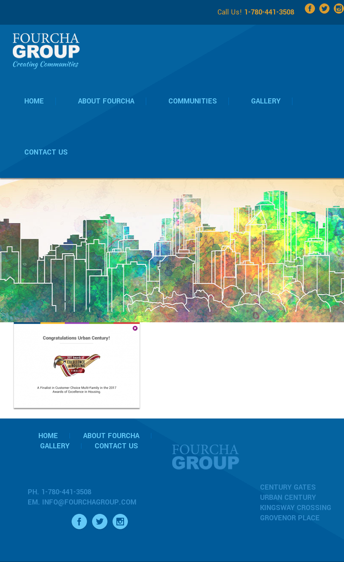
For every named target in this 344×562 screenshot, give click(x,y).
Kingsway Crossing (295, 508)
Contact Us (116, 446)
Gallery (54, 446)
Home (48, 436)
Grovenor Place (290, 518)
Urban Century (288, 497)
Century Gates (288, 487)
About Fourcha (111, 436)
